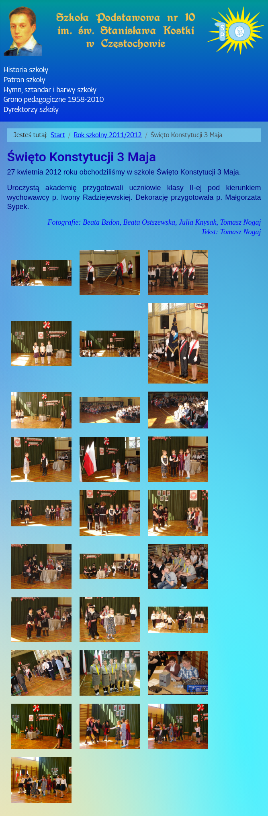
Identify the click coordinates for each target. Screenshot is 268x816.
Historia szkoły (26, 69)
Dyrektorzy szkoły (31, 109)
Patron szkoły (24, 79)
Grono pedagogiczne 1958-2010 (54, 99)
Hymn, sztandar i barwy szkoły (50, 89)
